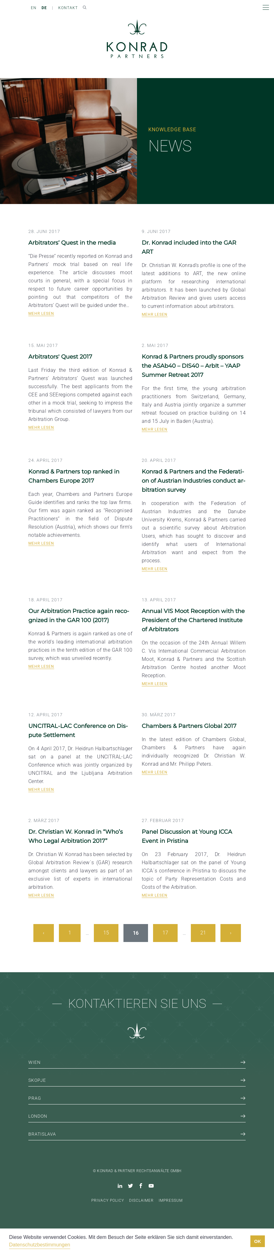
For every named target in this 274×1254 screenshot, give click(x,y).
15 (106, 933)
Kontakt (68, 8)
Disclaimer (141, 1200)
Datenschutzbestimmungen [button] (39, 1244)
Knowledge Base (172, 130)
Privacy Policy (107, 1200)
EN (34, 8)
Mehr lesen (41, 313)
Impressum (171, 1200)
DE (44, 8)
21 (203, 933)
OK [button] (257, 1241)
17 (165, 933)
